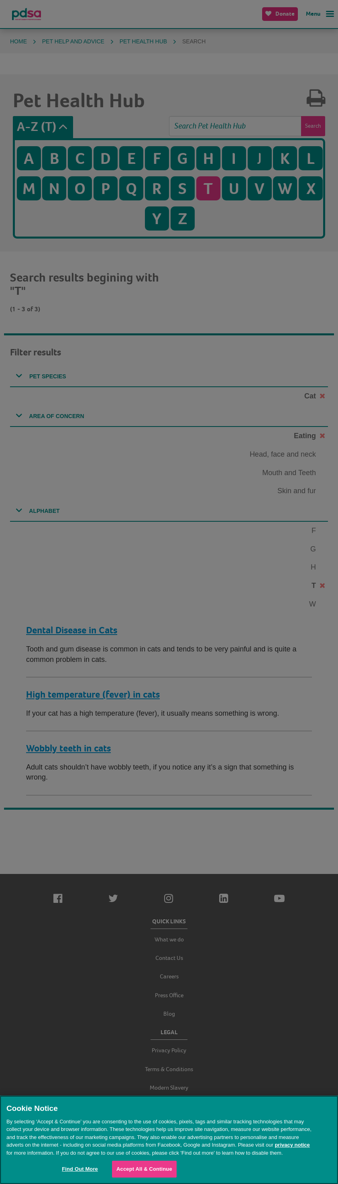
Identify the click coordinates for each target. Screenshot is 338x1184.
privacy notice (292, 1145)
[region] (169, 1140)
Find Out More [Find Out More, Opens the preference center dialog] (80, 1169)
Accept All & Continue (144, 1169)
